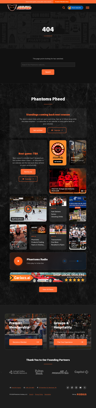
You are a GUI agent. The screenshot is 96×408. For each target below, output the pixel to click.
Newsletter (48, 394)
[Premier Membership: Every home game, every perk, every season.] (26, 332)
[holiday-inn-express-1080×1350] (77, 208)
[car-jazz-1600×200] (48, 277)
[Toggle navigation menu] (87, 7)
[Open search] (64, 7)
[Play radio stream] (18, 261)
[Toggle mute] (64, 261)
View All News (48, 289)
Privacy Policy (39, 394)
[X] (84, 387)
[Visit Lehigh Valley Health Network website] (19, 372)
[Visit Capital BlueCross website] (82, 372)
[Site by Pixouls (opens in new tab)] (81, 394)
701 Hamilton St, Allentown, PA (47, 387)
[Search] (48, 64)
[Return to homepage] (19, 7)
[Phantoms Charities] (58, 152)
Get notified (37, 130)
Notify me (28, 172)
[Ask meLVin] (75, 8)
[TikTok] (67, 387)
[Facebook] (72, 387)
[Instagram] (76, 387)
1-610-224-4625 (30, 387)
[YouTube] (80, 387)
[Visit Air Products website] (61, 372)
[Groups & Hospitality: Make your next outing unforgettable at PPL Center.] (70, 332)
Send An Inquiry (16, 387)
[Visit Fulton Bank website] (40, 372)
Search (31, 394)
